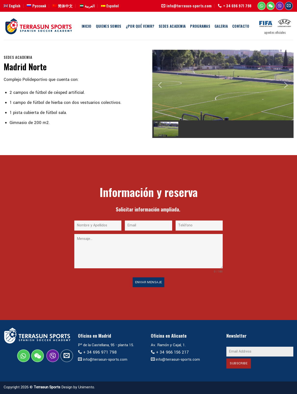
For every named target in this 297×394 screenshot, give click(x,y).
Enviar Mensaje (148, 282)
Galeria (221, 26)
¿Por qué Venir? (140, 26)
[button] (160, 85)
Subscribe (238, 363)
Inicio (86, 26)
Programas (200, 26)
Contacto (240, 26)
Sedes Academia (172, 26)
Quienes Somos (108, 26)
